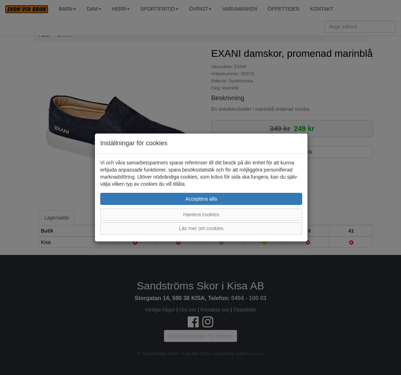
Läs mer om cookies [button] (201, 228)
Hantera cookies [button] (201, 214)
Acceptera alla (201, 199)
